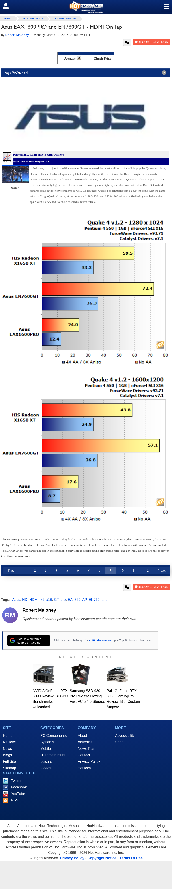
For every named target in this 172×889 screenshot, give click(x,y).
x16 (49, 600)
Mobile (45, 748)
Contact (84, 755)
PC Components (33, 18)
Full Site (9, 761)
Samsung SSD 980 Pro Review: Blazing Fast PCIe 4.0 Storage (87, 696)
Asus (16, 600)
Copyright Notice (102, 858)
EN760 (94, 600)
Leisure (46, 761)
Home (8, 735)
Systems (47, 742)
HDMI (34, 600)
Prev (11, 570)
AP (84, 600)
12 (147, 570)
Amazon (70, 58)
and (105, 600)
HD (24, 600)
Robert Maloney (39, 610)
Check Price (102, 58)
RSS (14, 800)
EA (70, 600)
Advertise (85, 742)
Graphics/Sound (65, 18)
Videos (45, 768)
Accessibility (125, 735)
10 (122, 570)
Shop (119, 742)
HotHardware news (100, 640)
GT (56, 600)
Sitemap (9, 768)
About (82, 735)
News (7, 748)
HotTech (84, 768)
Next (161, 570)
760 (78, 600)
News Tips (86, 748)
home (7, 18)
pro (63, 600)
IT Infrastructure (53, 755)
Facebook (19, 787)
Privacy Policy (89, 761)
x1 (42, 600)
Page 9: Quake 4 (86, 72)
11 (134, 570)
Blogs (7, 755)
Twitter (16, 781)
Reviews (9, 742)
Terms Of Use (131, 858)
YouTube (18, 794)
